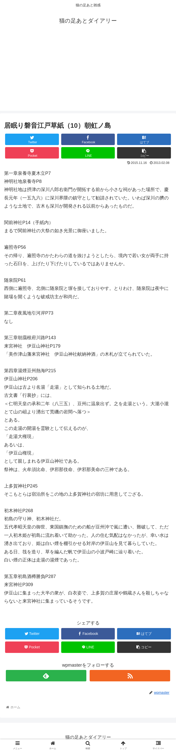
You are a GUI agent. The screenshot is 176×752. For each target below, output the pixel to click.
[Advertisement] (88, 75)
